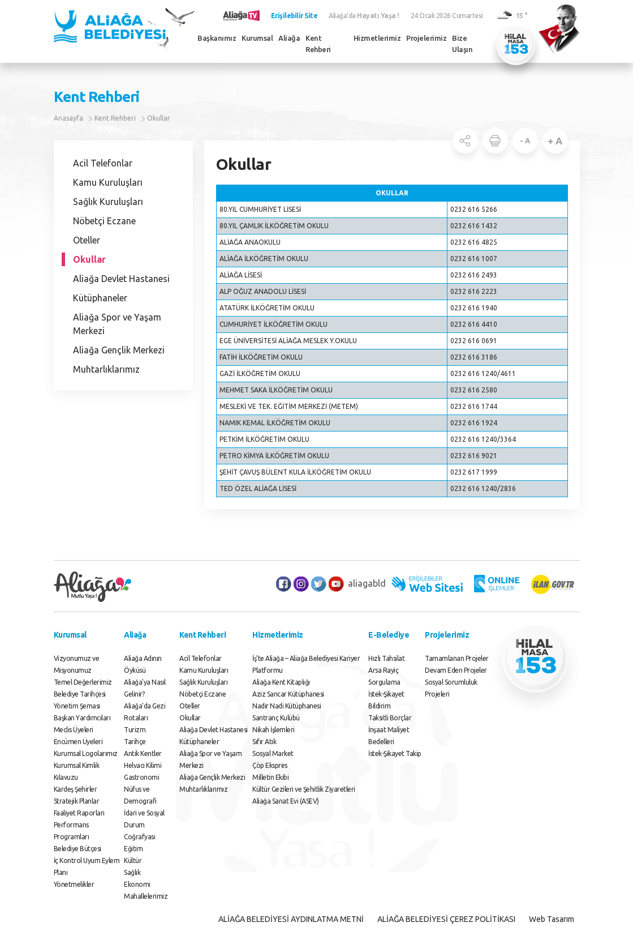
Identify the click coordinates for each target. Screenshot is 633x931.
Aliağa (289, 38)
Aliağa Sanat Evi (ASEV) (285, 801)
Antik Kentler (143, 753)
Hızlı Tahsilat (386, 658)
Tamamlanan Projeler (457, 658)
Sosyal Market (273, 753)
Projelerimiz (426, 38)
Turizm (134, 729)
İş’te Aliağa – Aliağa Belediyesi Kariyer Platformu (306, 664)
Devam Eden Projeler (456, 670)
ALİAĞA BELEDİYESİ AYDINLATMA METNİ (291, 919)
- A (525, 140)
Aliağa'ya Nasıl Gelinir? (145, 688)
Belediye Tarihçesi (80, 694)
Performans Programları (71, 830)
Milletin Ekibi (270, 777)
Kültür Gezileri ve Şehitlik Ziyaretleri (303, 789)
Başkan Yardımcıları (82, 717)
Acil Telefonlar (102, 163)
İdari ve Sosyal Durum (144, 818)
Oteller (86, 240)
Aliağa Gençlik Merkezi (119, 350)
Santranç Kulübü (276, 717)
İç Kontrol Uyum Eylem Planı (87, 866)
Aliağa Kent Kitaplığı (281, 682)
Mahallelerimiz (145, 896)
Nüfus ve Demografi (140, 795)
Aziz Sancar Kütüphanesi (288, 694)
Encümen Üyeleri (78, 741)
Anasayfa (68, 118)
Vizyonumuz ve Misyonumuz (77, 664)
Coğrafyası (139, 836)
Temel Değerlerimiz (83, 682)
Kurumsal (257, 38)
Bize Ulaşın (462, 43)
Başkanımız (216, 38)
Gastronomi (141, 777)
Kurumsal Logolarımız (86, 753)
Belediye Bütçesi (77, 848)
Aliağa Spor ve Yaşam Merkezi (117, 324)
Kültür (132, 860)
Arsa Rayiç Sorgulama (384, 676)
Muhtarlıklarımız (106, 369)
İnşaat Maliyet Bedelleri (388, 735)
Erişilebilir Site (294, 15)
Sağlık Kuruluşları (108, 202)
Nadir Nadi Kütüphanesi (286, 706)
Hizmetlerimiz (377, 38)
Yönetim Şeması (77, 706)
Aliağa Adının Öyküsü (143, 664)
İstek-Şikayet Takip (394, 753)
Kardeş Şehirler (75, 789)
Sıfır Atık (264, 741)
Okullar (158, 118)
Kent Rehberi (318, 43)
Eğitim (133, 848)
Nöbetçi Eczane (104, 221)
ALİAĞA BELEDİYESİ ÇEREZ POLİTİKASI (446, 919)
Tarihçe (135, 741)
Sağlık (132, 872)
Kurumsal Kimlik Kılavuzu (77, 771)
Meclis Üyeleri (73, 729)
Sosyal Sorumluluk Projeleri (451, 688)
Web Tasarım (551, 919)
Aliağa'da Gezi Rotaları (144, 711)
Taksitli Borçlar (389, 717)
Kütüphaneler (100, 298)
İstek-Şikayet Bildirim (386, 700)
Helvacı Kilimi (142, 765)
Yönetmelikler (74, 884)
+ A (555, 140)
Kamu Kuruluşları (108, 182)
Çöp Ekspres (269, 765)
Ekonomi (137, 884)
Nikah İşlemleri (273, 729)
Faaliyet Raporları (79, 813)
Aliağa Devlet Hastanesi (121, 279)
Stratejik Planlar (77, 801)
